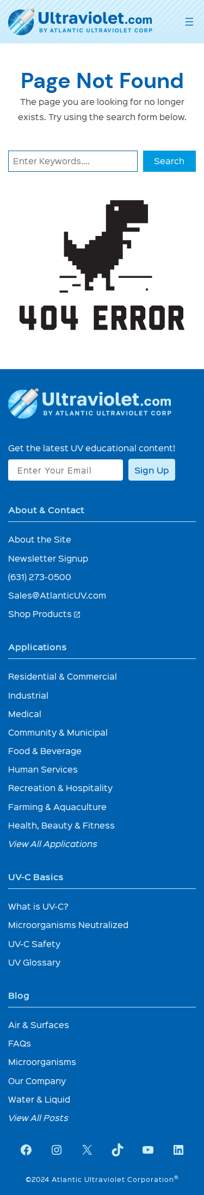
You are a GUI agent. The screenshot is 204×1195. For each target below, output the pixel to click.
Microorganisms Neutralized (68, 924)
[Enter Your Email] (65, 470)
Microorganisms (42, 1061)
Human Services (43, 769)
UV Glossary (34, 962)
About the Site (39, 539)
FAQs (19, 1043)
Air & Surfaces (38, 1024)
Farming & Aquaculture (57, 806)
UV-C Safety (34, 943)
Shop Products (44, 613)
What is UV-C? (38, 906)
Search (169, 160)
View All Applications (52, 843)
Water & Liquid (39, 1099)
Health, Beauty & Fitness (61, 825)
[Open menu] (189, 21)
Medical (24, 713)
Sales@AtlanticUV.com (57, 595)
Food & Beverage (45, 750)
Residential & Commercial (62, 676)
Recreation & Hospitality (60, 787)
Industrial (28, 695)
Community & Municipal (58, 732)
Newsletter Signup (48, 558)
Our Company (37, 1080)
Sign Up (151, 470)
